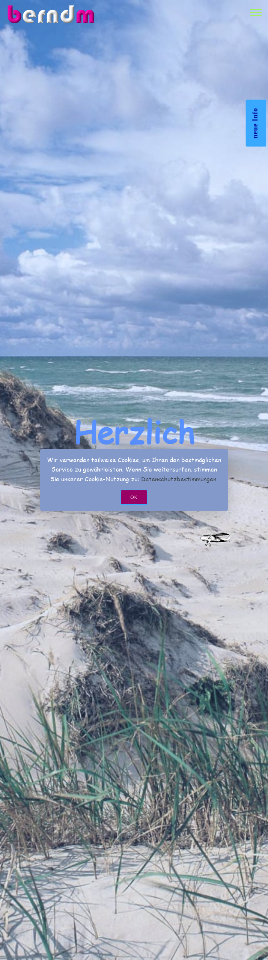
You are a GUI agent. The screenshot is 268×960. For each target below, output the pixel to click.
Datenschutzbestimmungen (178, 479)
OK (133, 497)
